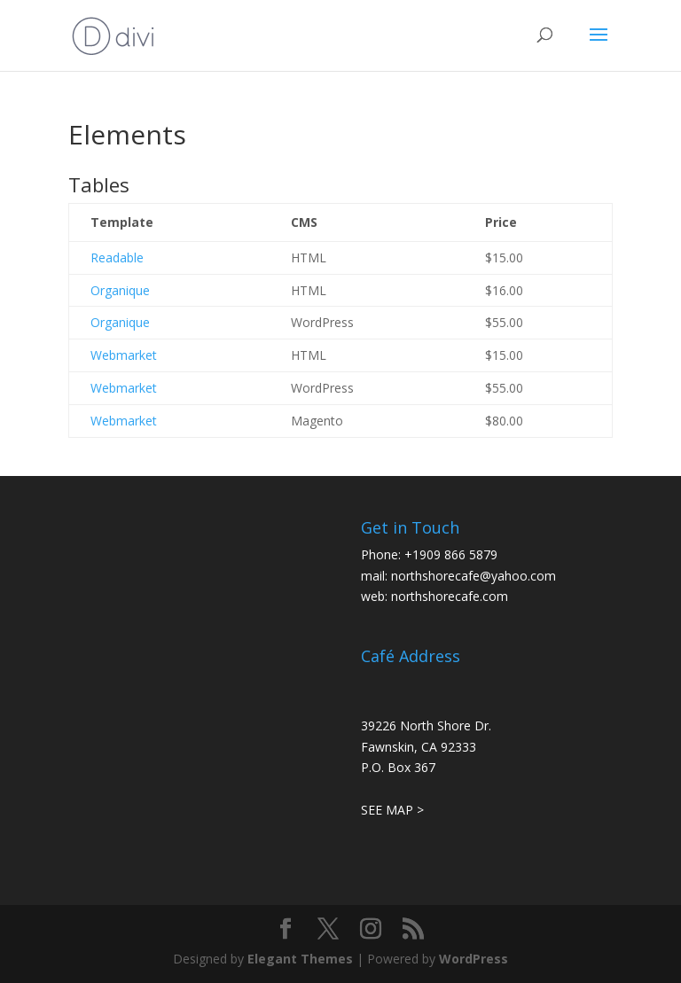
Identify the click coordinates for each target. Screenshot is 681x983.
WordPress (473, 958)
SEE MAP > (392, 809)
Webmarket (123, 355)
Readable (117, 257)
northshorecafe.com (449, 596)
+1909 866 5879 (450, 554)
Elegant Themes (300, 958)
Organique (120, 290)
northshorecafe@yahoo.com (473, 575)
